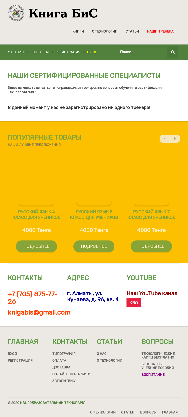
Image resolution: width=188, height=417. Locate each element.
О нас (101, 354)
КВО (133, 302)
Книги (78, 31)
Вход (91, 52)
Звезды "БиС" (64, 381)
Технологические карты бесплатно (158, 355)
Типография (63, 354)
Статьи (132, 31)
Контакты (39, 52)
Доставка (61, 367)
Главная (23, 342)
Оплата (59, 360)
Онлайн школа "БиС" (71, 374)
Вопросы (157, 342)
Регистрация (67, 52)
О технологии (105, 31)
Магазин (16, 52)
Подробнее (36, 247)
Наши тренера (160, 31)
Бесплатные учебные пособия (157, 366)
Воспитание (152, 375)
